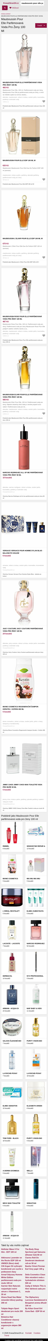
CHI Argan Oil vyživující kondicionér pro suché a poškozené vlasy (12, 1269)
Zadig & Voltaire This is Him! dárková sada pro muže (35, 1289)
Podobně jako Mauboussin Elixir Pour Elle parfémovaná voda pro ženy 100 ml (23, 419)
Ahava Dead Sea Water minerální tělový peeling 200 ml (11, 1300)
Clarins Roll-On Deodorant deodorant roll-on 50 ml (34, 1260)
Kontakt (28, 1333)
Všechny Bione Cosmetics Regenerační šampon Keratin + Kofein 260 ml (24, 731)
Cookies (37, 1333)
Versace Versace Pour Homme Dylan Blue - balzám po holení (23, 552)
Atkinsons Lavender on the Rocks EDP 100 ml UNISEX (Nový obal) (11, 1260)
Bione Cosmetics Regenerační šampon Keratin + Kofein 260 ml (20, 708)
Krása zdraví (5, 14)
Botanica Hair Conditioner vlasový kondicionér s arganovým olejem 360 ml (11, 1322)
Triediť (39, 25)
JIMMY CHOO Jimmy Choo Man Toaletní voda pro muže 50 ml (22, 786)
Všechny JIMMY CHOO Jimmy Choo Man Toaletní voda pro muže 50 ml (23, 809)
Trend (6, 1336)
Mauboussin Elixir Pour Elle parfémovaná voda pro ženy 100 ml (22, 396)
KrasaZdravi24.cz (11, 3)
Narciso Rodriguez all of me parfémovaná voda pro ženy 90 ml (23, 474)
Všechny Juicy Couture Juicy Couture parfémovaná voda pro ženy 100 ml (23, 653)
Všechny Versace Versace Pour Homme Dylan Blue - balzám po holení (22, 575)
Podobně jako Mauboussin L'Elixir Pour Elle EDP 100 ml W (21, 262)
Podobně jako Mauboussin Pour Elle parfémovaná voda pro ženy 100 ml (24, 107)
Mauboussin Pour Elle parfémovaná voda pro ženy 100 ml (22, 83)
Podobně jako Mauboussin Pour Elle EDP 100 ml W (18, 184)
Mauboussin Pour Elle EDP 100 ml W (19, 160)
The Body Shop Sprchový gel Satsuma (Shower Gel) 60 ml (35, 1252)
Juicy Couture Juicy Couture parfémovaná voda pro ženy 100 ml (23, 630)
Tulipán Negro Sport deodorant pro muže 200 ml (12, 1311)
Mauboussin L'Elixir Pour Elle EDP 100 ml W (23, 238)
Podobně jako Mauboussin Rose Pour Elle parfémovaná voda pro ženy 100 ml (23, 341)
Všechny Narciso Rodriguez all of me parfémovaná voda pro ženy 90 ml (23, 497)
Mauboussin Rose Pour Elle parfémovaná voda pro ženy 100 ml (22, 318)
